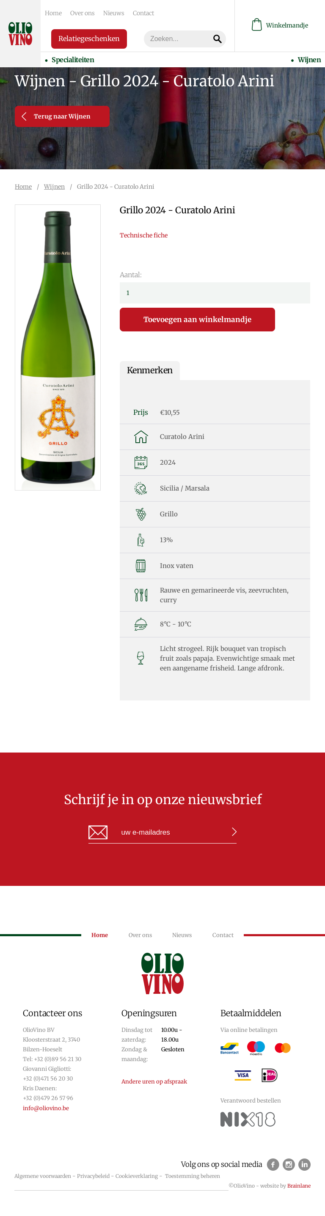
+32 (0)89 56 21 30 (57, 1059)
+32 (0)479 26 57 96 (48, 1098)
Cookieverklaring (137, 1176)
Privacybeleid (93, 1176)
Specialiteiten (73, 59)
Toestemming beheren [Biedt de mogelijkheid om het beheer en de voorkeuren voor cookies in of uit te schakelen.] (192, 1176)
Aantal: (131, 274)
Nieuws (113, 13)
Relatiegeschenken (89, 38)
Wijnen (309, 59)
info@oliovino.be (46, 1108)
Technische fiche (144, 235)
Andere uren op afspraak (154, 1081)
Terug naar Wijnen (56, 116)
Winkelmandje (280, 25)
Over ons (82, 13)
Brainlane (299, 1186)
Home (53, 13)
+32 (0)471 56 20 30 (48, 1078)
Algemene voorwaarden (42, 1176)
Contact (143, 13)
